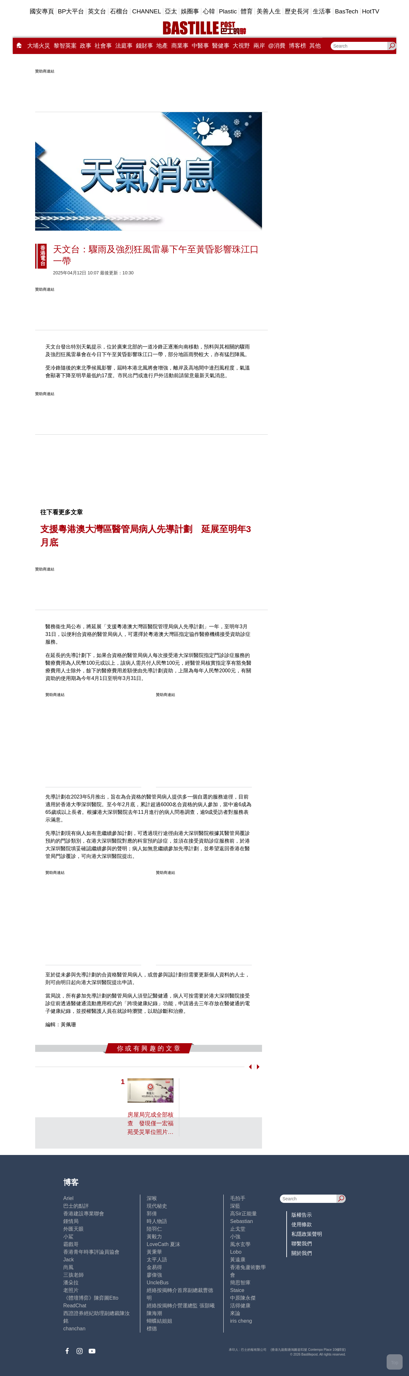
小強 (235, 1236)
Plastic (228, 11)
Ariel (68, 1198)
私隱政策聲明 (306, 1234)
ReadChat (74, 1305)
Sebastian (241, 1221)
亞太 (171, 11)
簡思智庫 (240, 1282)
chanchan (74, 1328)
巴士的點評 (76, 1206)
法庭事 (124, 45)
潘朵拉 (71, 1282)
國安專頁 (42, 11)
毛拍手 (237, 1198)
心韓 (209, 11)
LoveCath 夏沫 (163, 1244)
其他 (315, 45)
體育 (247, 11)
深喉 (152, 1198)
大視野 (241, 45)
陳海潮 (154, 1313)
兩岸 (259, 45)
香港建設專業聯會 (83, 1213)
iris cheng (241, 1321)
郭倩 (152, 1213)
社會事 (103, 45)
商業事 (180, 45)
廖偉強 (154, 1275)
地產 (162, 45)
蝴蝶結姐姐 (159, 1321)
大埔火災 (38, 45)
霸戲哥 (71, 1244)
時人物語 (157, 1221)
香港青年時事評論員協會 (91, 1252)
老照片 (71, 1290)
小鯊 (68, 1236)
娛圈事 (190, 11)
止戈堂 (237, 1229)
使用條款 (301, 1224)
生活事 (322, 11)
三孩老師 (73, 1275)
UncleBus (157, 1282)
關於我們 (301, 1253)
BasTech (346, 11)
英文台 (97, 11)
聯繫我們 (301, 1243)
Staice (237, 1290)
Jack (68, 1259)
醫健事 (220, 45)
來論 (235, 1313)
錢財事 (144, 45)
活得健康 (240, 1305)
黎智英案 (65, 45)
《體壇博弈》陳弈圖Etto (90, 1298)
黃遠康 (237, 1259)
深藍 (235, 1206)
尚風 (68, 1267)
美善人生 (269, 11)
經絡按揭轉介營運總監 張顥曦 (180, 1305)
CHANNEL (146, 11)
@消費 (276, 45)
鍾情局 (71, 1221)
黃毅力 (154, 1236)
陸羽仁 (154, 1229)
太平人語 (157, 1259)
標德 (152, 1328)
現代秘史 (157, 1206)
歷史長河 (297, 11)
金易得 (154, 1267)
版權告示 (301, 1215)
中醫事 (200, 45)
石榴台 (119, 11)
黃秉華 (154, 1252)
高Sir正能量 (243, 1213)
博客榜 (297, 45)
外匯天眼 (73, 1229)
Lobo (236, 1252)
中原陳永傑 (243, 1298)
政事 (85, 45)
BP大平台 (71, 11)
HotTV (370, 11)
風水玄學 (240, 1244)
